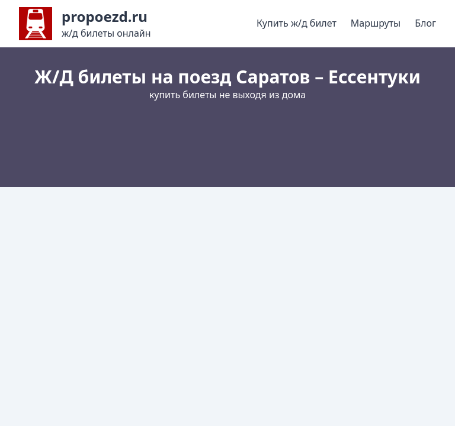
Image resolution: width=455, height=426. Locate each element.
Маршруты (375, 23)
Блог (425, 23)
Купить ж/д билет (297, 23)
